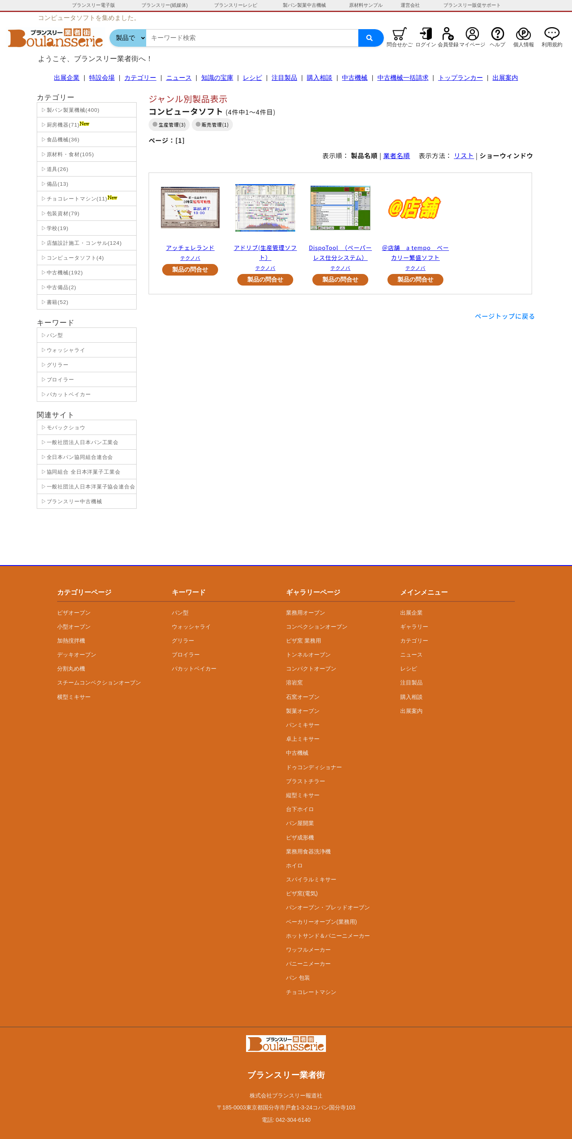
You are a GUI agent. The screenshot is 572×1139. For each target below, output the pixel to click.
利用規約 (552, 45)
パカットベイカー (194, 668)
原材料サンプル (366, 5)
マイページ (472, 45)
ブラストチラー (305, 781)
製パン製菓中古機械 (304, 5)
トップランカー (460, 77)
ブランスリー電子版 (93, 5)
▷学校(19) (54, 228)
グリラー (183, 640)
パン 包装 (298, 977)
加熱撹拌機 (71, 640)
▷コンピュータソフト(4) (71, 258)
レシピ (252, 77)
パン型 (180, 612)
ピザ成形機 (300, 837)
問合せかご (400, 45)
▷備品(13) (54, 184)
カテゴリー (140, 77)
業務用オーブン (305, 612)
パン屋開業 (300, 823)
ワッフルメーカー (308, 950)
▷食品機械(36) (59, 140)
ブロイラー (186, 654)
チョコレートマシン (311, 992)
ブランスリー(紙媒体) (164, 5)
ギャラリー (414, 626)
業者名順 (396, 155)
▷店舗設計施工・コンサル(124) (80, 243)
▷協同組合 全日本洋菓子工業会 (80, 472)
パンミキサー (303, 725)
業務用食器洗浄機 (308, 851)
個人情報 (523, 45)
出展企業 (66, 77)
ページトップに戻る (505, 316)
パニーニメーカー (308, 963)
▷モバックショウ (62, 428)
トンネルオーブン (308, 654)
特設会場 (102, 77)
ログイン (425, 45)
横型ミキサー (74, 697)
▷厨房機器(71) (64, 124)
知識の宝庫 (217, 77)
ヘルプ (497, 45)
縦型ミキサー (303, 795)
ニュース (179, 77)
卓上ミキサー (303, 739)
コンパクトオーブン (311, 668)
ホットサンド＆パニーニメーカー (328, 936)
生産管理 (169, 124)
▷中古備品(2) (57, 287)
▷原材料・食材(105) (66, 154)
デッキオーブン (76, 654)
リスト (464, 155)
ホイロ (294, 865)
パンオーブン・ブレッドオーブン (328, 907)
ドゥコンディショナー (314, 767)
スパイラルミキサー (311, 879)
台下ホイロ (300, 809)
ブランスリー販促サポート (472, 5)
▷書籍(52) (54, 302)
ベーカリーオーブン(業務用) (321, 922)
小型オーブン (74, 626)
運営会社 (410, 5)
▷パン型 (51, 335)
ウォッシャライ (191, 626)
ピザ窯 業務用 (303, 640)
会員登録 (448, 45)
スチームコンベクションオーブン (99, 682)
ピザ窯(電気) (302, 893)
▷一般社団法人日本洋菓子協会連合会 (87, 487)
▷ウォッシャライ (62, 350)
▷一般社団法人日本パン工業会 (79, 442)
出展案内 (505, 77)
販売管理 (212, 124)
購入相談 (319, 77)
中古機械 (354, 77)
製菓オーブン (303, 711)
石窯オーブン (303, 697)
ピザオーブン (74, 612)
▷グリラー (54, 365)
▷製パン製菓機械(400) (69, 110)
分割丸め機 (71, 668)
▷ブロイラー (56, 380)
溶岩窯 (294, 682)
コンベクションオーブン (317, 626)
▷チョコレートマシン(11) (78, 198)
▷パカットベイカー (65, 394)
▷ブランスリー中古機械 (70, 501)
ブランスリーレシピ (235, 5)
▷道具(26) (54, 169)
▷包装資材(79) (59, 213)
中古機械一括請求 (403, 77)
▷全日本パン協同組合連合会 (76, 457)
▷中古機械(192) (61, 273)
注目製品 (284, 77)
